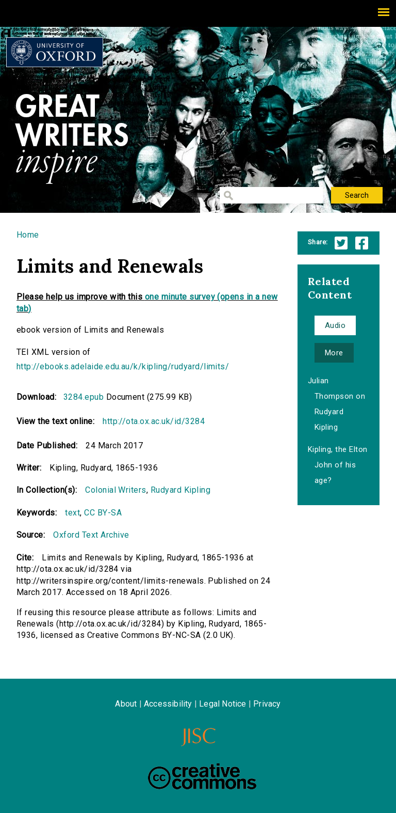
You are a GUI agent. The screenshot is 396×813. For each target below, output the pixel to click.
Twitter (341, 243)
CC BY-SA (103, 513)
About (126, 704)
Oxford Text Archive (91, 535)
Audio (335, 325)
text (72, 513)
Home (27, 235)
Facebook (361, 243)
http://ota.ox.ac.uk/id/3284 (154, 421)
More (334, 352)
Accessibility (168, 704)
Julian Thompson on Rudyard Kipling (336, 404)
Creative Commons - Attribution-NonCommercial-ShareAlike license (202, 776)
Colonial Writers (115, 490)
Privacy (266, 704)
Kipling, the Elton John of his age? (338, 465)
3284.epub (83, 397)
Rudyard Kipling (180, 490)
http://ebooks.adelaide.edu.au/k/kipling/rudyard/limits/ (122, 366)
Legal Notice (222, 704)
